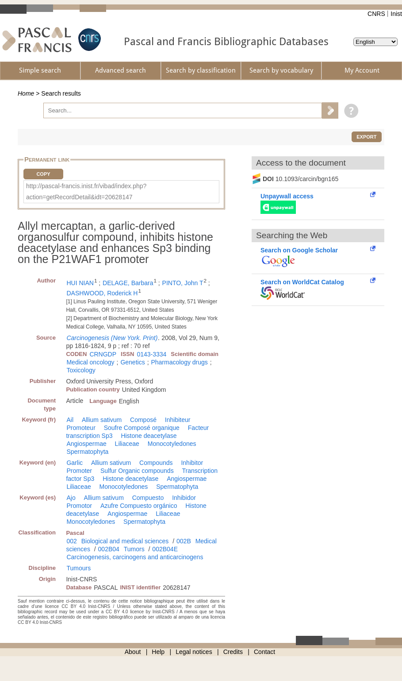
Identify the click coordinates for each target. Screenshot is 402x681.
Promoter (79, 470)
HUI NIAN (79, 282)
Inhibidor (184, 497)
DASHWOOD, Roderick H (102, 293)
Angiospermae (86, 443)
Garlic (74, 462)
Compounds (156, 462)
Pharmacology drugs (179, 362)
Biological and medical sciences (125, 541)
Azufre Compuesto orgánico (138, 505)
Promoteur (80, 427)
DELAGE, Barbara (128, 282)
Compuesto (148, 497)
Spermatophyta (87, 451)
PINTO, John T (182, 282)
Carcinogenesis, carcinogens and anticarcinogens (134, 557)
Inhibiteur (178, 419)
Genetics (132, 362)
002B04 (108, 549)
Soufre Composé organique (142, 427)
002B (183, 541)
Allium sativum (102, 419)
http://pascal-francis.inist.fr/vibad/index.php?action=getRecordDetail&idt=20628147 (86, 191)
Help (158, 651)
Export (366, 136)
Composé (143, 419)
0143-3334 (151, 354)
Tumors (134, 549)
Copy (43, 174)
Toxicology (80, 370)
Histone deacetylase (148, 435)
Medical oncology (90, 362)
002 (71, 541)
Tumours (78, 568)
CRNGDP (102, 354)
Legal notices (194, 651)
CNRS (376, 13)
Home (26, 93)
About (133, 651)
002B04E (165, 549)
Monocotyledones (172, 443)
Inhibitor (192, 462)
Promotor (79, 505)
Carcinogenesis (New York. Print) (111, 337)
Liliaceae (127, 443)
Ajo (70, 497)
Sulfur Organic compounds (137, 470)
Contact (264, 651)
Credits (233, 651)
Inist (396, 13)
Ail (69, 419)
